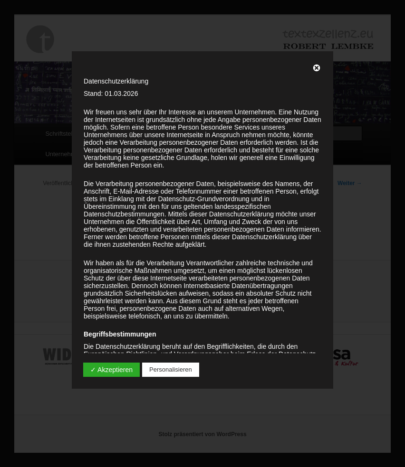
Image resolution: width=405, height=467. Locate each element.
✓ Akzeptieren (111, 370)
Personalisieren (170, 369)
